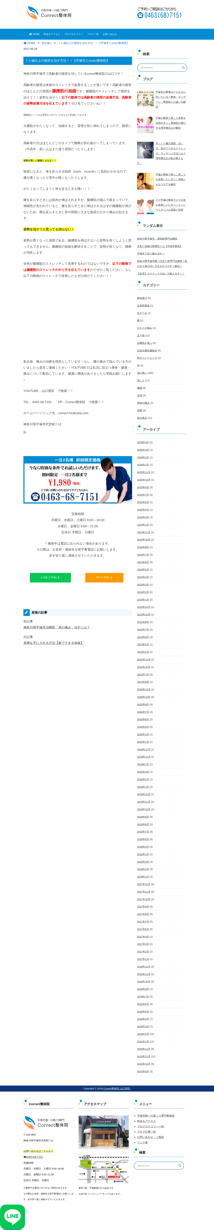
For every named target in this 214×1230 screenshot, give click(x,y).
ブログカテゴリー (73, 34)
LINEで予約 (50, 577)
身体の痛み (143, 393)
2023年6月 (142, 622)
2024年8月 (142, 534)
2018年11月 (143, 783)
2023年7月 (142, 615)
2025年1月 (142, 512)
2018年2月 (142, 849)
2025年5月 (142, 498)
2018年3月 (142, 842)
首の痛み (141, 407)
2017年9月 (142, 886)
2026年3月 (142, 439)
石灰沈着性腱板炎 (146, 341)
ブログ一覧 (93, 34)
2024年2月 (142, 578)
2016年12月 (143, 944)
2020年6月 (142, 703)
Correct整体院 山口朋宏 (116, 1063)
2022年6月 (142, 666)
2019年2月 (142, 761)
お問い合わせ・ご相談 (150, 1112)
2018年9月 (142, 798)
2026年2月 (142, 446)
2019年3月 (142, 754)
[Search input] (160, 67)
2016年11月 (143, 951)
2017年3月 (142, 922)
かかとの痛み (144, 319)
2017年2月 (142, 930)
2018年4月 (142, 834)
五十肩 (140, 327)
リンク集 (142, 1117)
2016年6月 (142, 981)
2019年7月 (142, 746)
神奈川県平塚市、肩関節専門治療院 (156, 232)
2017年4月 (142, 915)
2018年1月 (142, 856)
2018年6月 (142, 820)
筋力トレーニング (146, 349)
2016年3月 (142, 1003)
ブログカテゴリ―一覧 (150, 1101)
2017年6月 (142, 907)
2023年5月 (142, 629)
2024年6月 (142, 549)
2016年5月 (142, 988)
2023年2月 (142, 637)
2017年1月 (142, 937)
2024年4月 (142, 563)
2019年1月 (142, 768)
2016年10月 (143, 959)
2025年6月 (142, 490)
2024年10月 (143, 527)
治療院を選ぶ (144, 334)
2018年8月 (142, 805)
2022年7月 (142, 659)
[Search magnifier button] (183, 67)
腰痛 (139, 378)
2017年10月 (143, 878)
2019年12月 (143, 732)
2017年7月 (142, 900)
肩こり (140, 371)
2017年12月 (143, 864)
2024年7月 (142, 541)
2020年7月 (142, 695)
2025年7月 (142, 483)
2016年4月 (142, 995)
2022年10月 (143, 651)
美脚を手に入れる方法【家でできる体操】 (53, 643)
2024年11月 (143, 519)
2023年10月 (143, 600)
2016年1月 (142, 1017)
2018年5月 (142, 827)
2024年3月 (142, 571)
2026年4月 (142, 432)
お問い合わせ (110, 34)
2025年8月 (142, 475)
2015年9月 (142, 1047)
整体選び (141, 290)
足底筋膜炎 (143, 297)
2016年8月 (142, 966)
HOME (34, 34)
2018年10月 (143, 790)
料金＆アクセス (52, 34)
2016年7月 (142, 973)
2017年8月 (142, 893)
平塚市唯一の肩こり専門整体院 (156, 1091)
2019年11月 (143, 739)
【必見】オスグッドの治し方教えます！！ (159, 266)
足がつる (141, 305)
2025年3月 (142, 505)
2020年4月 (142, 717)
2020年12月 (143, 673)
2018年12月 (143, 776)
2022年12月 (143, 644)
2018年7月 (142, 812)
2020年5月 (142, 710)
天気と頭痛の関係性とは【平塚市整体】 (158, 239)
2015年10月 (143, 1039)
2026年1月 (142, 454)
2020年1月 (142, 724)
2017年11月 (143, 871)
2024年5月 (142, 556)
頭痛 (139, 400)
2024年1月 (142, 585)
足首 (139, 385)
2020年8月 (142, 688)
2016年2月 (142, 1010)
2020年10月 (143, 681)
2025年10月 (143, 468)
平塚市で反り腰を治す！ (150, 246)
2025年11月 (143, 461)
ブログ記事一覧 (146, 1107)
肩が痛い (141, 363)
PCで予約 (104, 577)
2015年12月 (143, 1025)
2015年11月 (143, 1032)
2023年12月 (143, 593)
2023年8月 (142, 607)
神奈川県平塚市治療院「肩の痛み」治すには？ (56, 627)
